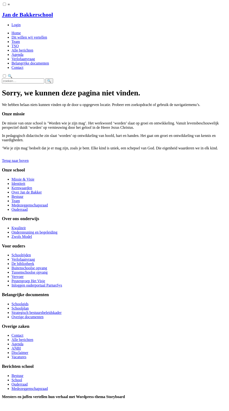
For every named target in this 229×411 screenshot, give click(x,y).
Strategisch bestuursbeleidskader (36, 313)
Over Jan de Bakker (26, 192)
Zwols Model (21, 237)
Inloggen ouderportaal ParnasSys (36, 285)
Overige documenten (27, 317)
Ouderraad (19, 209)
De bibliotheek (22, 264)
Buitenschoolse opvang (29, 268)
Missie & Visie (22, 179)
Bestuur (17, 196)
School (16, 380)
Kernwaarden (21, 188)
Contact (17, 67)
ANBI (16, 348)
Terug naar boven (15, 161)
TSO (15, 46)
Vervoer (17, 277)
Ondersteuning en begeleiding (34, 232)
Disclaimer (19, 353)
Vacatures (18, 357)
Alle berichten (22, 50)
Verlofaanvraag (23, 59)
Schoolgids (19, 304)
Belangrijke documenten (30, 63)
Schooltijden (21, 255)
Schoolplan (20, 308)
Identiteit (18, 184)
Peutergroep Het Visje (28, 281)
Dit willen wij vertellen (29, 37)
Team (15, 42)
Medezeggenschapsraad (29, 205)
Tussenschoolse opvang (29, 272)
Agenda (17, 55)
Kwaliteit (18, 228)
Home (16, 33)
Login (16, 25)
